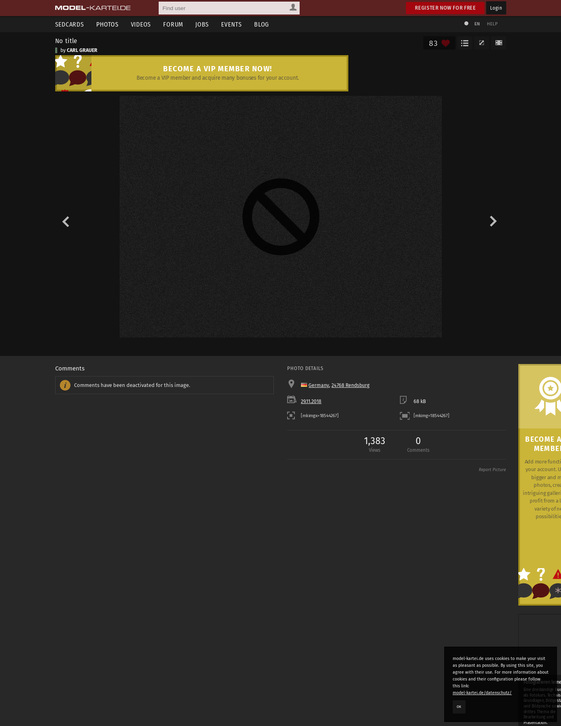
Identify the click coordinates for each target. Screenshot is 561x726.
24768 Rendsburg (350, 385)
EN (477, 24)
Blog (261, 24)
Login (496, 8)
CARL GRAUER (82, 50)
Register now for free (445, 8)
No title (66, 41)
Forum (173, 24)
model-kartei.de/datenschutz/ (482, 692)
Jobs (202, 24)
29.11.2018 (311, 401)
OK (459, 706)
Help (492, 24)
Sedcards (69, 24)
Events (231, 24)
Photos (107, 24)
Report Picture (492, 469)
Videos (141, 24)
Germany (318, 385)
